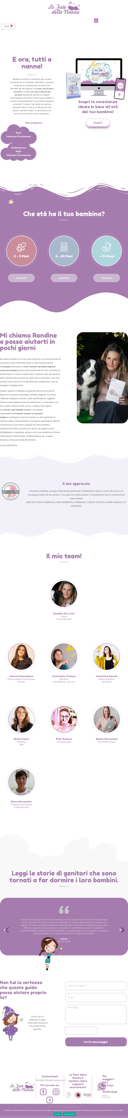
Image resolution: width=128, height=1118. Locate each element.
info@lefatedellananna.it (51, 1082)
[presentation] (81, 1032)
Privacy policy (69, 1114)
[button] (96, 20)
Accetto (57, 1114)
